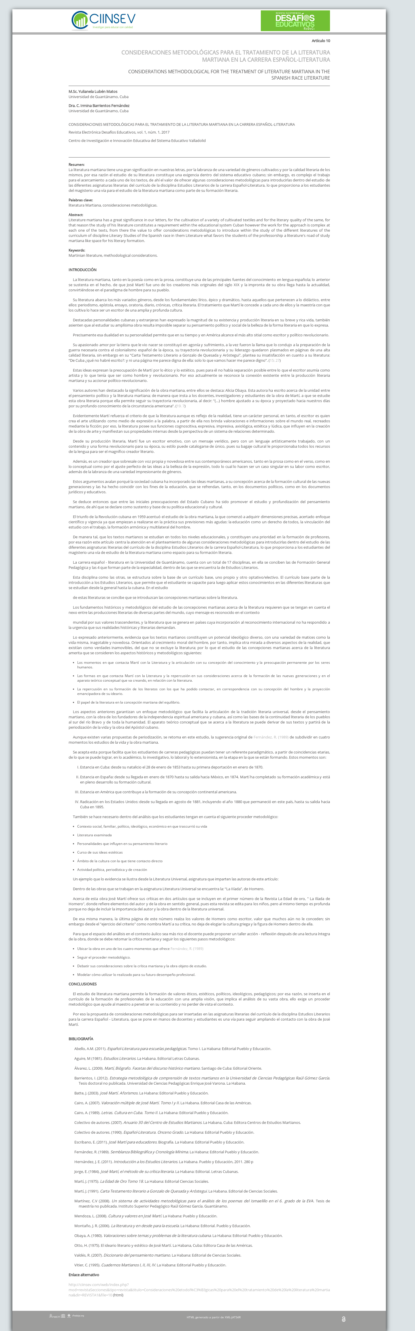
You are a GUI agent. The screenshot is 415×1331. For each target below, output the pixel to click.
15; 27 (275, 360)
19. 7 (180, 405)
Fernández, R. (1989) (271, 737)
